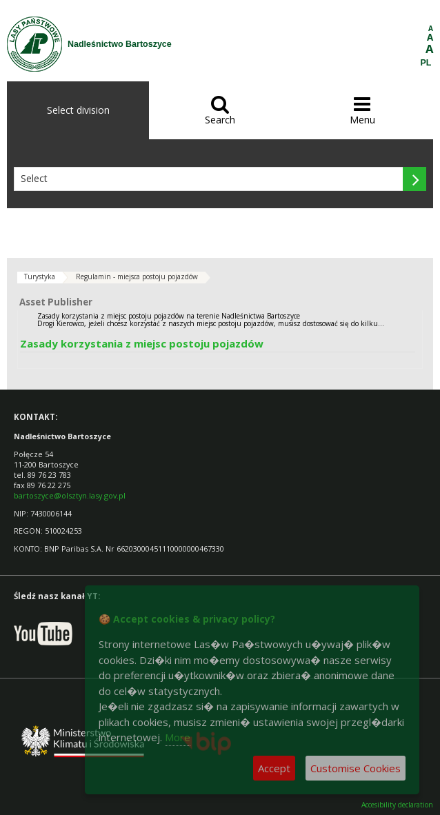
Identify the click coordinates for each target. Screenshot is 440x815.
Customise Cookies (355, 768)
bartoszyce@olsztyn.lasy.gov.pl (70, 495)
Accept (274, 768)
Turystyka (39, 276)
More (177, 737)
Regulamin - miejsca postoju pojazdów (137, 276)
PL (426, 63)
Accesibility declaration (397, 805)
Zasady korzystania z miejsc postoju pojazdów (141, 343)
